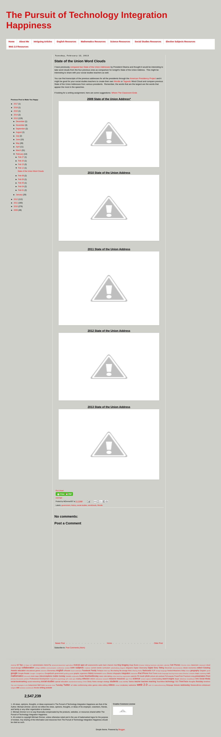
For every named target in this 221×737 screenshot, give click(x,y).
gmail (208, 670)
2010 (16, 206)
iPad (140, 673)
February (20, 154)
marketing (203, 673)
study (121, 681)
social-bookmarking (19, 681)
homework (98, 673)
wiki (17, 688)
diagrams (129, 668)
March (19, 150)
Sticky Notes (92, 681)
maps (197, 673)
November (20, 125)
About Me (24, 41)
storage (100, 681)
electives (44, 670)
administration (38, 665)
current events (96, 668)
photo (147, 676)
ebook (185, 668)
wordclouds (92, 505)
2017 (16, 104)
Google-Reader (24, 673)
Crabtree (87, 668)
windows (23, 688)
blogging (125, 665)
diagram (122, 668)
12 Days (26, 665)
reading (78, 679)
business (153, 665)
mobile (55, 676)
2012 (16, 199)
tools (43, 685)
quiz (74, 679)
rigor (127, 679)
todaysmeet (32, 685)
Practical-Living (189, 676)
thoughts (192, 681)
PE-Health (141, 676)
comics (43, 668)
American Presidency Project (143, 78)
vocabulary (124, 685)
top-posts (48, 685)
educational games (33, 670)
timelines (207, 681)
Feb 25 (21, 161)
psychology (61, 679)
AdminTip (47, 665)
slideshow (183, 679)
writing (42, 688)
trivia (53, 685)
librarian (185, 673)
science (136, 678)
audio (100, 665)
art (86, 665)
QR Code (69, 679)
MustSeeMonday (92, 676)
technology (170, 681)
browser (141, 665)
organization (126, 676)
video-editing (103, 685)
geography (194, 670)
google (14, 673)
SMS (197, 679)
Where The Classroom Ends (124, 93)
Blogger (121, 730)
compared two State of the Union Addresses (90, 67)
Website (177, 685)
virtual (117, 685)
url (72, 685)
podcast (161, 676)
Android (77, 665)
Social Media (204, 679)
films (130, 670)
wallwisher (132, 685)
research (105, 679)
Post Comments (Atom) (75, 648)
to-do (26, 685)
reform (92, 679)
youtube (48, 688)
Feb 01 (21, 190)
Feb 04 (21, 186)
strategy (106, 681)
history (73, 505)
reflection (86, 679)
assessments (93, 665)
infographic (117, 673)
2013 (16, 118)
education (22, 670)
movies (68, 676)
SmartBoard (191, 679)
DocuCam (168, 668)
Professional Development (39, 679)
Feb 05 (21, 183)
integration (125, 673)
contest (67, 668)
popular (171, 676)
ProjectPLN (53, 679)
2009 (16, 210)
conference (60, 668)
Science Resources (120, 41)
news (101, 676)
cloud (208, 665)
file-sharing (115, 670)
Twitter (66, 685)
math (208, 673)
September (21, 129)
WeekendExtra (196, 685)
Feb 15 (21, 164)
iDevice (109, 673)
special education (61, 681)
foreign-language (161, 670)
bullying (147, 665)
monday (62, 676)
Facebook (86, 670)
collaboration (28, 667)
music (81, 676)
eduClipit (59, 498)
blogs (131, 665)
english (59, 670)
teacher (137, 681)
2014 (16, 115)
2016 (16, 107)
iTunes (154, 673)
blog (119, 665)
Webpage (169, 685)
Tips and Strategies (17, 685)
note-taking (108, 676)
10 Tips (20, 665)
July (18, 136)
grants (71, 673)
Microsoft (27, 676)
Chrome (183, 665)
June (18, 139)
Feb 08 (21, 176)
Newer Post (60, 643)
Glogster (203, 670)
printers (26, 679)
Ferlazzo (100, 670)
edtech (200, 668)
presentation (200, 676)
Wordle (117, 81)
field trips (107, 670)
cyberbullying (115, 668)
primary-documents (17, 679)
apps (83, 665)
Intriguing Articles (43, 41)
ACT (31, 665)
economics (192, 668)
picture (152, 676)
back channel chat (110, 665)
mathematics (17, 676)
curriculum (106, 668)
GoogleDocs (40, 673)
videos (111, 685)
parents (134, 676)
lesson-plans (178, 673)
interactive (134, 673)
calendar (167, 665)
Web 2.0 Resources (18, 46)
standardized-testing (75, 681)
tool (39, 685)
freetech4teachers (174, 670)
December (20, 121)
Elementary (51, 670)
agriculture (69, 665)
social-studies (82, 505)
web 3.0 (151, 685)
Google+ (33, 673)
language (165, 673)
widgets (13, 688)
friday (183, 670)
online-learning (117, 676)
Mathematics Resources (93, 41)
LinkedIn (191, 673)
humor (104, 673)
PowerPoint (178, 676)
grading (66, 673)
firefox (140, 670)
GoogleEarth (49, 673)
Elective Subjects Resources (180, 41)
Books (136, 665)
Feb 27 (21, 157)
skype (177, 679)
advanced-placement (58, 665)
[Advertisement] (109, 616)
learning (171, 673)
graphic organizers (81, 673)
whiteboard (206, 685)
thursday (199, 681)
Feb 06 (21, 179)
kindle (160, 673)
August (19, 132)
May (18, 143)
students (114, 681)
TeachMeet (161, 681)
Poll (166, 676)
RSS (130, 679)
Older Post (158, 643)
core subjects (77, 667)
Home (11, 41)
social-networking (34, 681)
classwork (202, 665)
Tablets (131, 681)
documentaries (178, 668)
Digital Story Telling (156, 668)
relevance (99, 679)
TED (176, 681)
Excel (73, 670)
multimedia (75, 676)
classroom (194, 665)
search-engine (168, 679)
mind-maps (35, 676)
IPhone (145, 673)
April (18, 147)
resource (112, 679)
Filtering (135, 670)
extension (78, 670)
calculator (160, 665)
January (19, 195)
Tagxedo (127, 81)
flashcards (147, 670)
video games (93, 685)
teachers (144, 681)
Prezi (208, 676)
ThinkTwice (183, 681)
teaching (152, 681)
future (188, 670)
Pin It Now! (60, 490)
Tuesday (59, 685)
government (66, 505)
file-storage (123, 670)
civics (188, 665)
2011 (16, 203)
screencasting (156, 679)
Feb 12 (21, 168)
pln (157, 676)
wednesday (185, 685)
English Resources (66, 41)
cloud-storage (16, 668)
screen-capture (146, 679)
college (37, 668)
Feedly (93, 670)
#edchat (13, 665)
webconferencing (160, 685)
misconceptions (45, 676)
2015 (16, 111)
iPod (150, 673)
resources (121, 679)
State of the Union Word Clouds (31, 171)
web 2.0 (142, 684)
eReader (67, 670)
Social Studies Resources (148, 41)
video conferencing (80, 685)
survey (125, 681)
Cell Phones (175, 665)
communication (51, 668)
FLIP (153, 670)
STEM (85, 681)
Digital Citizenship (140, 668)
